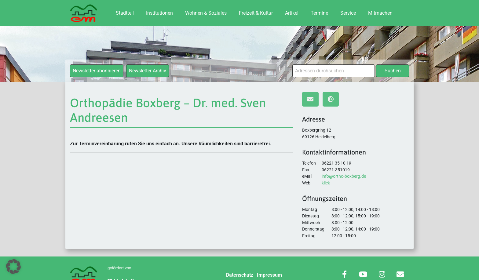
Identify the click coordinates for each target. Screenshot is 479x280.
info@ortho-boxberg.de (344, 176)
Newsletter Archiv (147, 71)
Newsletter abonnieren (97, 71)
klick (326, 183)
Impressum (269, 275)
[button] (13, 266)
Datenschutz (239, 275)
